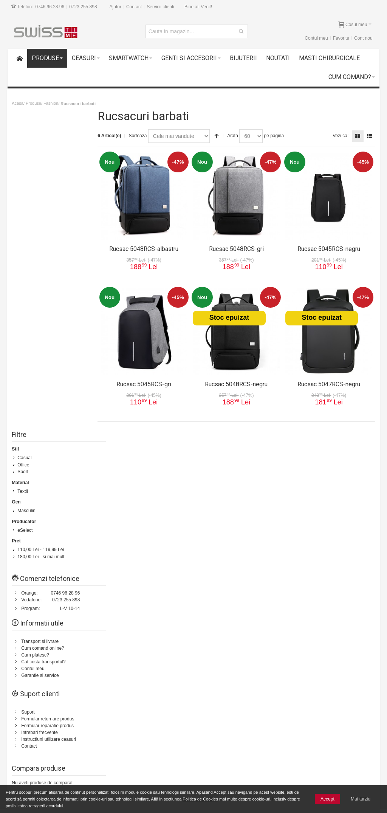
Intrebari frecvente (40, 414)
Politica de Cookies (200, 799)
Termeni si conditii (225, 558)
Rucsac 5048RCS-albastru (148, 247)
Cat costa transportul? (44, 343)
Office (23, 147)
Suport (28, 393)
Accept (327, 799)
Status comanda (170, 500)
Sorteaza (143, 135)
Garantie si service (40, 356)
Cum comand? (24, 500)
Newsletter (279, 653)
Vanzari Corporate (112, 753)
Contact (134, 6)
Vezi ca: (340, 135)
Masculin (27, 193)
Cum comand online (114, 733)
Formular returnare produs (48, 400)
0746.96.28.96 (50, 6)
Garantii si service (46, 740)
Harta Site (54, 500)
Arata (237, 135)
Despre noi (333, 500)
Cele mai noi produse (115, 746)
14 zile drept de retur (49, 733)
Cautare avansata (131, 500)
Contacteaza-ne (208, 500)
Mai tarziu (360, 799)
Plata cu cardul (43, 754)
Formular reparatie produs (48, 407)
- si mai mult (41, 238)
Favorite (341, 38)
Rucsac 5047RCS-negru (329, 382)
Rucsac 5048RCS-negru (238, 382)
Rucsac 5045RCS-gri (148, 382)
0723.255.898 (83, 6)
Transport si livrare (40, 322)
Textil (23, 174)
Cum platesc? (35, 336)
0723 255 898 (66, 281)
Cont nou (363, 38)
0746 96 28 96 (65, 274)
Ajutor (116, 6)
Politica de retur (222, 564)
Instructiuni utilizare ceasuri (49, 420)
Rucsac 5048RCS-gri (238, 247)
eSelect (25, 212)
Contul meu (315, 38)
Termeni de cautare (89, 500)
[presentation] (313, 673)
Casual (25, 141)
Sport (23, 154)
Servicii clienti (161, 6)
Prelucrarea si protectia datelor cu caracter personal (251, 739)
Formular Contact (324, 575)
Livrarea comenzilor (114, 739)
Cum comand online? (43, 329)
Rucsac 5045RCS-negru (329, 247)
